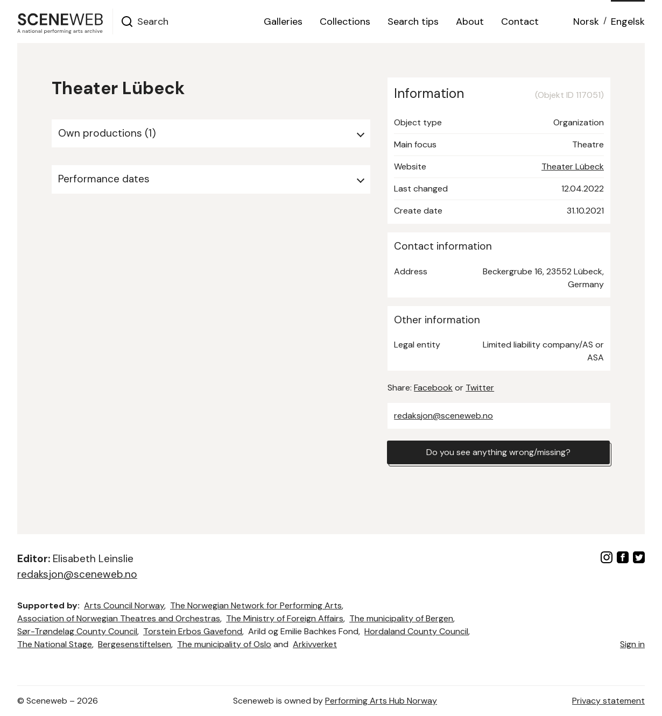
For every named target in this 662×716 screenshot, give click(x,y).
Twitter (480, 387)
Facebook (433, 387)
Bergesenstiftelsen (134, 644)
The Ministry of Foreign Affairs (284, 618)
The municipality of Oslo (224, 644)
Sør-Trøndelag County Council (77, 631)
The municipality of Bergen (401, 618)
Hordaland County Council (416, 631)
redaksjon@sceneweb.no (443, 415)
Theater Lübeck (572, 166)
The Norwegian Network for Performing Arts (256, 605)
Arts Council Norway (124, 605)
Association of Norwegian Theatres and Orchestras (118, 618)
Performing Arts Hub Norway (381, 700)
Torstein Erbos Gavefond (192, 631)
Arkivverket (315, 644)
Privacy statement (608, 700)
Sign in (632, 644)
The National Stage (54, 644)
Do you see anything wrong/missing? (498, 452)
